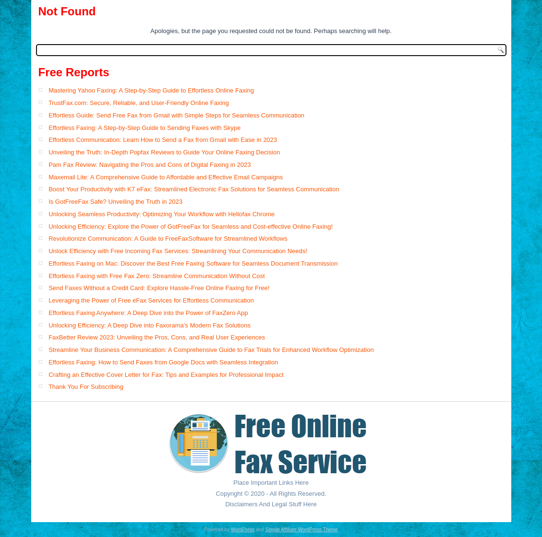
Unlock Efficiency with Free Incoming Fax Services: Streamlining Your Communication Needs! (177, 251)
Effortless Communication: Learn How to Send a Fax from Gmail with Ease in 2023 (162, 139)
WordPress (242, 529)
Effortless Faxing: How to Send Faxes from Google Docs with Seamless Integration (163, 362)
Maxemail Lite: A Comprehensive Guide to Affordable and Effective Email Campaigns (165, 177)
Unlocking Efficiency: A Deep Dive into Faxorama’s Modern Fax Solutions (149, 325)
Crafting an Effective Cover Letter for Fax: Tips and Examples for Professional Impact (166, 374)
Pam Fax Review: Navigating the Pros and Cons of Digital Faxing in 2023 (149, 164)
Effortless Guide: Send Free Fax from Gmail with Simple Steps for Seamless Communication (176, 115)
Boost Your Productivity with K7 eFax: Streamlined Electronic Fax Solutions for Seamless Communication (193, 189)
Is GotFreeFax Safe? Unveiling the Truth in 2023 (115, 201)
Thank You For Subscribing (85, 386)
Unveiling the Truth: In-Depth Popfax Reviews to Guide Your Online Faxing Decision (164, 152)
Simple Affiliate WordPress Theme (301, 529)
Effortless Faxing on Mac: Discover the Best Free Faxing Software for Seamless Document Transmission (192, 263)
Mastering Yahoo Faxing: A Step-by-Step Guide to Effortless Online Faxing (151, 90)
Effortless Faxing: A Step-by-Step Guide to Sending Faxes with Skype (144, 127)
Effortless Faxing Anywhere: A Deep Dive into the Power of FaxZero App (148, 312)
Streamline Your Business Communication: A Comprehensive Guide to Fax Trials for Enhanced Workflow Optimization (211, 349)
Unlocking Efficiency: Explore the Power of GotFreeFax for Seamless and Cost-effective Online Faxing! (190, 226)
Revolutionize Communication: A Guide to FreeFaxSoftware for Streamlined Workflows (168, 238)
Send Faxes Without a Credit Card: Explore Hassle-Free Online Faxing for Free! (158, 288)
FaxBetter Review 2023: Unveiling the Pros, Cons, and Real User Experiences (156, 337)
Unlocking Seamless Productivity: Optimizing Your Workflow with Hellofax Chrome (161, 214)
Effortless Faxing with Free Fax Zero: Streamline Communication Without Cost (156, 276)
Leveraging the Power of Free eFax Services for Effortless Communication (151, 300)
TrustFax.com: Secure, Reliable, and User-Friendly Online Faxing (138, 102)
